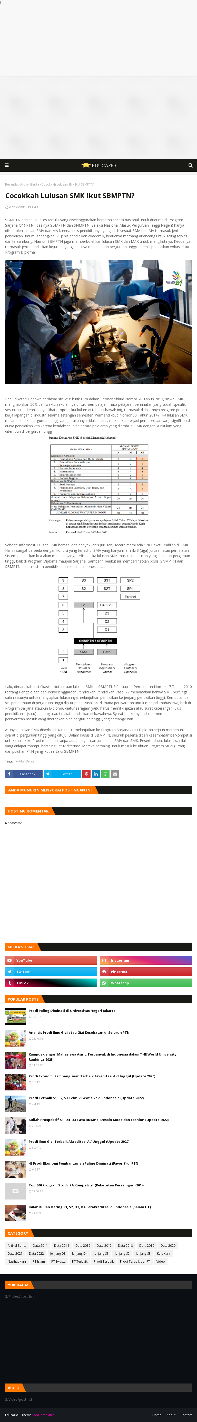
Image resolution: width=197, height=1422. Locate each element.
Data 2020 (168, 1245)
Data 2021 (15, 1253)
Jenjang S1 (101, 1253)
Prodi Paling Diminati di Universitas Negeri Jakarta (72, 1010)
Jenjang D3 (58, 1253)
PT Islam (39, 1261)
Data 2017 (104, 1245)
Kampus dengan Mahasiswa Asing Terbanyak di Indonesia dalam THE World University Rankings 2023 (102, 1057)
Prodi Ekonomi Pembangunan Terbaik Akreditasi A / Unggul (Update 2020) (92, 1076)
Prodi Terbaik (104, 1261)
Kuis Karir (164, 1253)
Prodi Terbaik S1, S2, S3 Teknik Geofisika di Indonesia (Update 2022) (86, 1098)
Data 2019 (146, 1245)
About (170, 1415)
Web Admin (17, 207)
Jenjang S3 (143, 1253)
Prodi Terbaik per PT (135, 1261)
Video (160, 1261)
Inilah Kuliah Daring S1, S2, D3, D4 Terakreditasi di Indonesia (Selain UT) (90, 1207)
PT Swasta (58, 1261)
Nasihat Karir (17, 1261)
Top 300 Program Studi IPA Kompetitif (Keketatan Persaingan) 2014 (86, 1185)
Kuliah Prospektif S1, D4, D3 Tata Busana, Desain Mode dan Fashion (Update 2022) (99, 1119)
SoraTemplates (43, 1415)
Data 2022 (36, 1253)
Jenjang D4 (79, 1253)
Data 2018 (125, 1245)
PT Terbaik (79, 1261)
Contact (186, 1415)
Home (156, 1415)
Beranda (11, 184)
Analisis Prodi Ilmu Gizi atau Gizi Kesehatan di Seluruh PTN (79, 1032)
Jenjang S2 (122, 1253)
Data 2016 (82, 1245)
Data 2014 (61, 1245)
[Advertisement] (98, 41)
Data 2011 (40, 1245)
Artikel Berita (29, 184)
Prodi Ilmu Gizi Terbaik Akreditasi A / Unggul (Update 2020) (79, 1141)
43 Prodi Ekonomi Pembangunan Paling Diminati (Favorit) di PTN (83, 1163)
